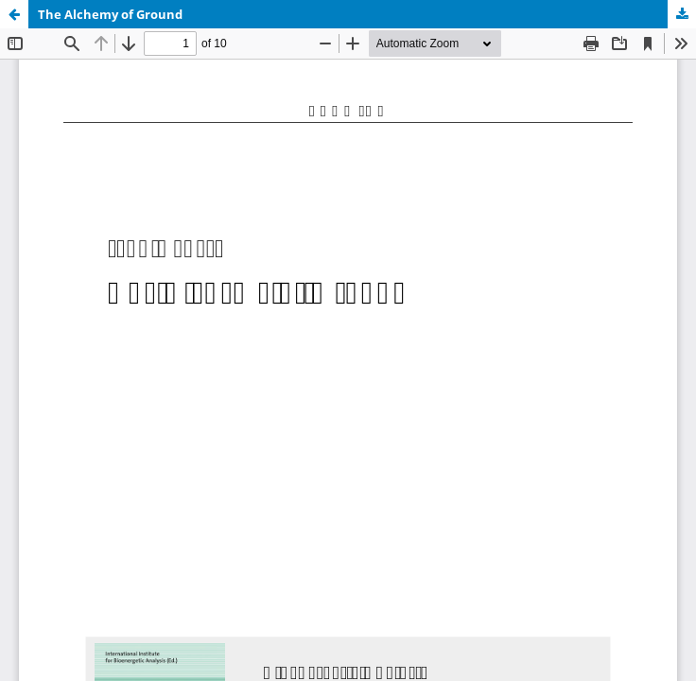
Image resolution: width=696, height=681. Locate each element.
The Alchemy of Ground (110, 14)
